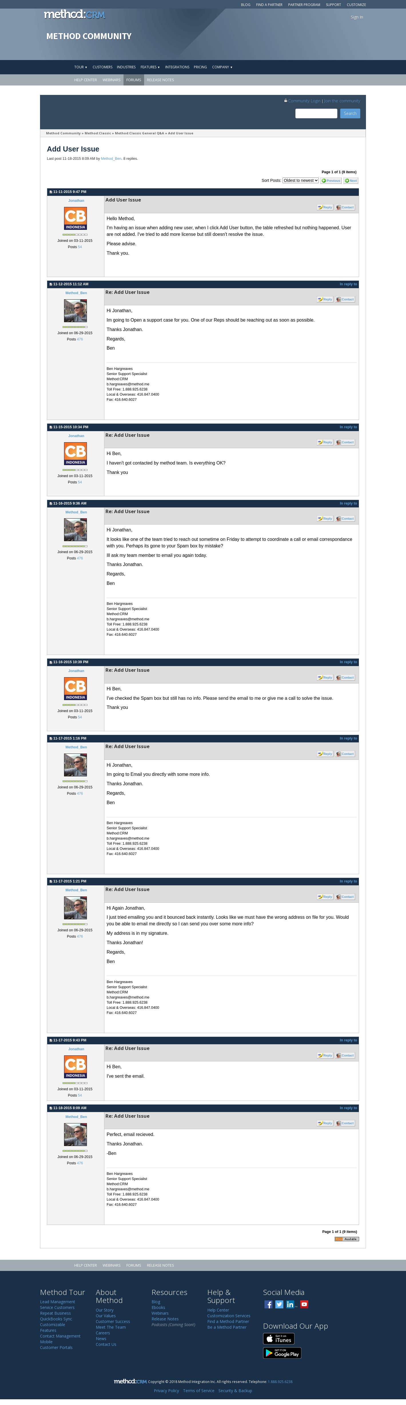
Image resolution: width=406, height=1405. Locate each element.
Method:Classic (98, 133)
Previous (333, 180)
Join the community (342, 100)
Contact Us (106, 1344)
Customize (356, 4)
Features (150, 67)
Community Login (302, 100)
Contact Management (60, 1336)
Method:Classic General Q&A (139, 133)
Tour (80, 67)
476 (80, 339)
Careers (103, 1333)
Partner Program (304, 4)
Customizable (52, 1324)
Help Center (85, 79)
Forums (133, 79)
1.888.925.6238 (280, 1381)
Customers (102, 67)
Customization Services (228, 1315)
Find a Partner (269, 4)
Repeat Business (55, 1313)
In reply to (348, 284)
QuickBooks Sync (56, 1319)
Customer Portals (56, 1347)
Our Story (105, 1310)
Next (353, 180)
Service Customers (57, 1307)
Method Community (63, 133)
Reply (327, 207)
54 (80, 247)
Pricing (200, 67)
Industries (126, 67)
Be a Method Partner (226, 1327)
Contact (348, 207)
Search (350, 113)
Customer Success (113, 1321)
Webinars (112, 79)
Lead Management (57, 1301)
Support (333, 4)
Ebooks (158, 1307)
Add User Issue (180, 133)
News (101, 1338)
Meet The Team (111, 1327)
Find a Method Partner (228, 1321)
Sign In (357, 17)
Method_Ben (111, 159)
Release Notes (160, 79)
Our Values (106, 1315)
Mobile (46, 1341)
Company (222, 67)
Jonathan (76, 201)
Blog (245, 4)
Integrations (177, 67)
